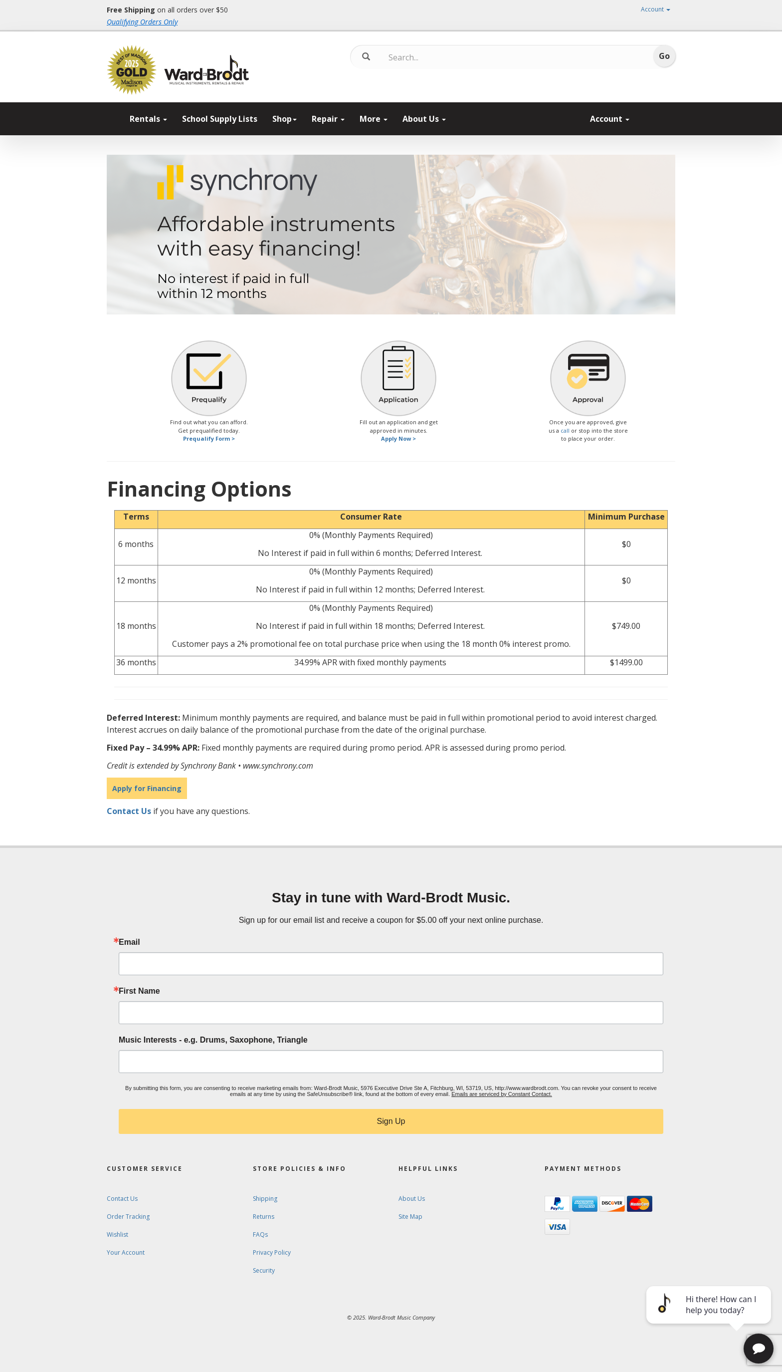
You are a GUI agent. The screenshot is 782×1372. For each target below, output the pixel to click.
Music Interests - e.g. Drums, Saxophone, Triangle (213, 1040)
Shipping (265, 1198)
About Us (424, 118)
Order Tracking (128, 1216)
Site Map (410, 1216)
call (565, 430)
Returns (263, 1216)
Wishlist (117, 1234)
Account (655, 9)
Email (129, 942)
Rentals (148, 118)
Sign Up (391, 1121)
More (374, 118)
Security (264, 1270)
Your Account (126, 1252)
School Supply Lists (219, 118)
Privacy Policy (272, 1252)
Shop (284, 118)
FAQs (260, 1234)
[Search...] (430, 57)
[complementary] (709, 1317)
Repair (328, 118)
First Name (139, 991)
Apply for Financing (147, 788)
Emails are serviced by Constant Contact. (501, 1094)
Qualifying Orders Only (142, 21)
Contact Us (129, 811)
